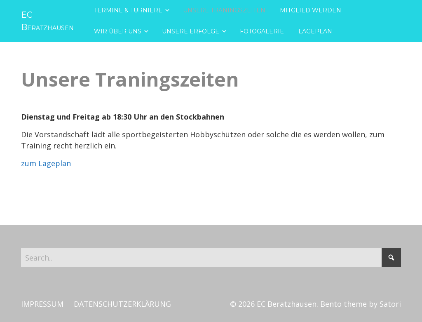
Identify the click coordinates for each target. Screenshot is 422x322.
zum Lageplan (46, 163)
